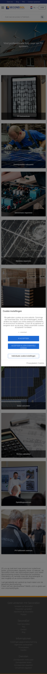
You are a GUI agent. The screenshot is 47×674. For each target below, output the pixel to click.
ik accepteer (23, 338)
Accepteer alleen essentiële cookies (23, 347)
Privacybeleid (31, 363)
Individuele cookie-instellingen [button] (23, 356)
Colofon (41, 363)
